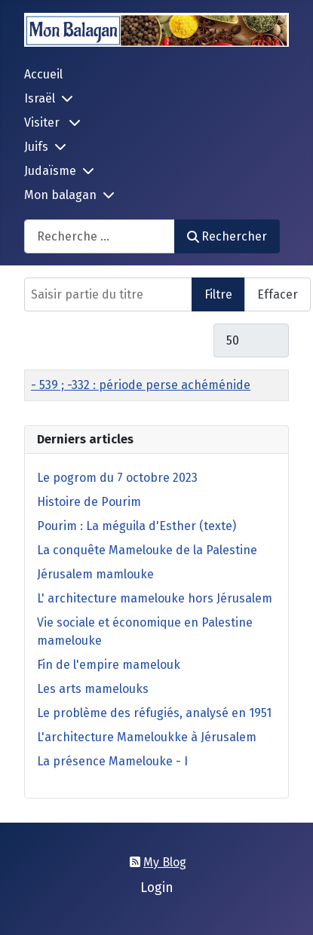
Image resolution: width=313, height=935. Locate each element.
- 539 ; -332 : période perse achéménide (140, 385)
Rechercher (227, 236)
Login (156, 888)
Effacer (277, 294)
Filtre (218, 294)
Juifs (36, 146)
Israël (39, 98)
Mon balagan (60, 195)
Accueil (43, 74)
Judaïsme (50, 171)
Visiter (43, 122)
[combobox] (99, 236)
